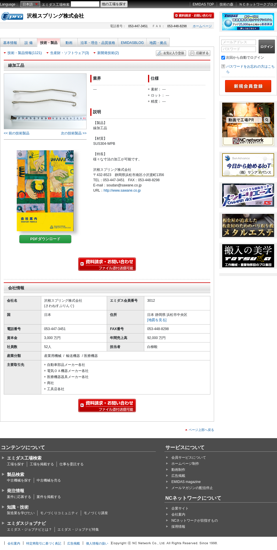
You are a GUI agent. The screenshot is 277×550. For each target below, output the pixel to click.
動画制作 (178, 470)
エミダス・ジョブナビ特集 (78, 529)
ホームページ (202, 26)
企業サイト (180, 508)
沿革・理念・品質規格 (98, 43)
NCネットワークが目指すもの (194, 520)
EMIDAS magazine (186, 482)
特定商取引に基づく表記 (43, 543)
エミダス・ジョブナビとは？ (29, 529)
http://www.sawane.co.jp (122, 190)
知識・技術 (18, 507)
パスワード (231, 49)
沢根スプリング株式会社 (55, 16)
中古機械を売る (49, 480)
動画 (68, 43)
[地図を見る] (156, 320)
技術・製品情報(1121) (25, 53)
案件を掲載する (49, 497)
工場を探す (15, 464)
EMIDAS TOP (203, 4)
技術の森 (226, 4)
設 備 (28, 43)
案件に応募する (19, 497)
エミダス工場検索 (56, 5)
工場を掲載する (42, 464)
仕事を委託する (71, 464)
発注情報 (15, 490)
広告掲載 (178, 476)
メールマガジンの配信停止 (192, 488)
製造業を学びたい (21, 513)
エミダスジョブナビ (26, 523)
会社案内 (178, 514)
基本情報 (10, 43)
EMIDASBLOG (132, 43)
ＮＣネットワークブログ (258, 4)
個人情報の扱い (97, 543)
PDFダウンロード (45, 239)
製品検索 (15, 474)
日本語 (28, 4)
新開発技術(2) (108, 53)
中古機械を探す (19, 480)
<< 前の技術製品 (16, 133)
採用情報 (178, 527)
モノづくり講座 (96, 513)
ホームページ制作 (185, 464)
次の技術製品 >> (74, 133)
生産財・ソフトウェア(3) (69, 53)
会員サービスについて (188, 457)
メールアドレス (235, 42)
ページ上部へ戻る (201, 430)
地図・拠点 (158, 43)
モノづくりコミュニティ (59, 513)
